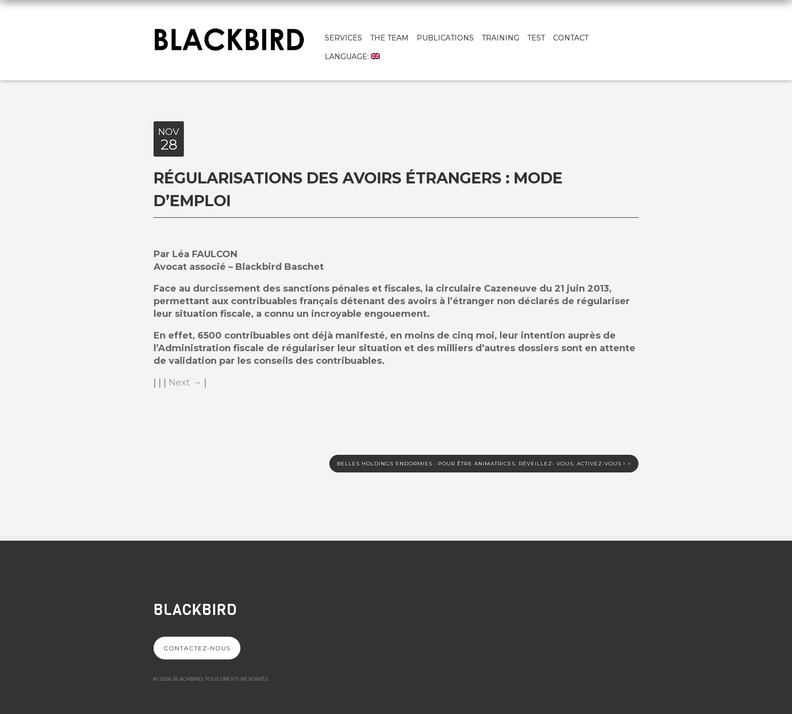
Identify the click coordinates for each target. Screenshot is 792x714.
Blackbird (195, 610)
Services (343, 37)
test (536, 37)
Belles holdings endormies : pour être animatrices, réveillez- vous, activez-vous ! (484, 463)
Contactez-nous (197, 648)
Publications (445, 37)
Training (500, 37)
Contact (570, 37)
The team (389, 37)
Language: (352, 56)
